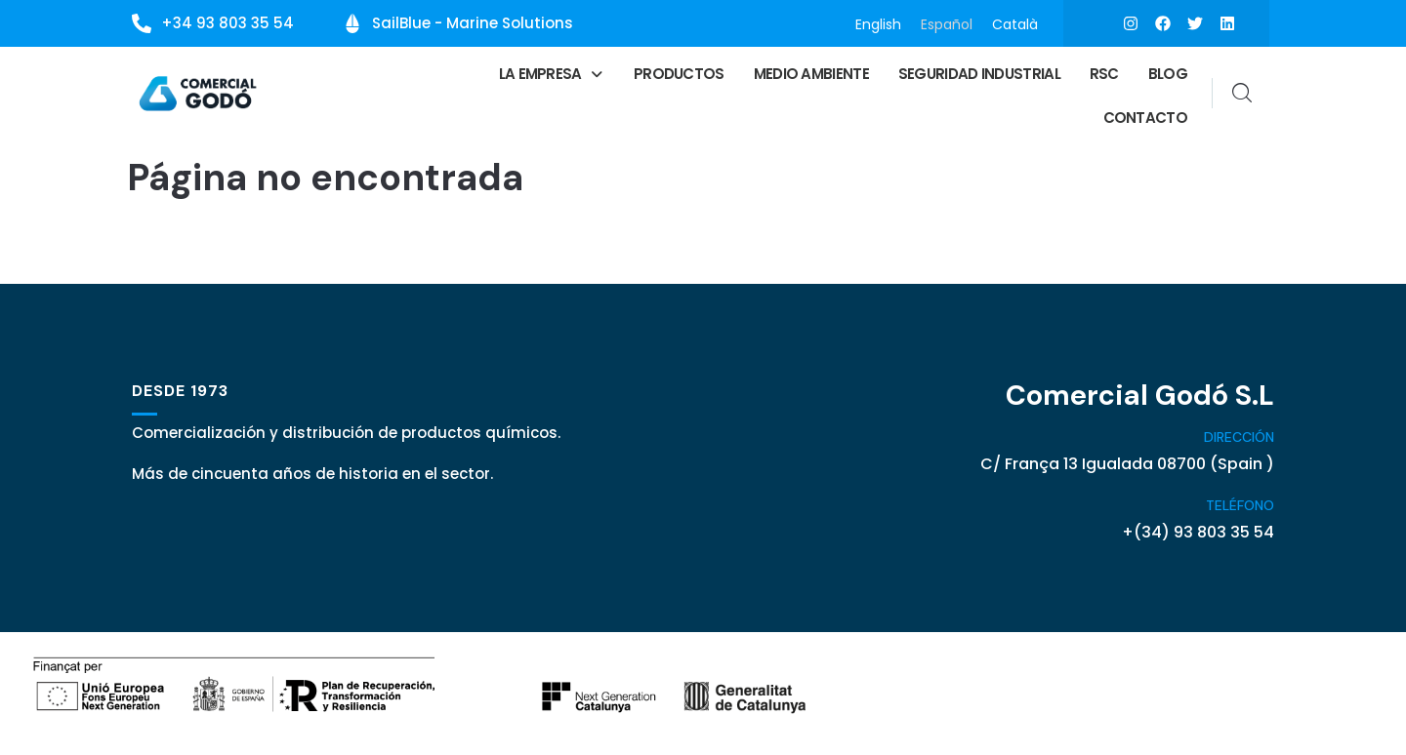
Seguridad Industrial (979, 73)
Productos (679, 73)
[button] (551, 74)
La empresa (551, 73)
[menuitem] (878, 24)
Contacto (1145, 117)
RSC (1104, 73)
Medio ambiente (811, 73)
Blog (1167, 73)
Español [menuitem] (946, 23)
